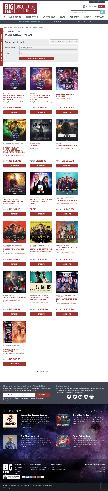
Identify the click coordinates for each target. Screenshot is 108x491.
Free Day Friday (81, 415)
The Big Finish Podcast (36, 197)
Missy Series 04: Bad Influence (65, 95)
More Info (15, 112)
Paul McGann (21, 102)
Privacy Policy (7, 400)
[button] (64, 41)
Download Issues (100, 471)
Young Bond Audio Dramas (34, 415)
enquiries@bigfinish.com (58, 469)
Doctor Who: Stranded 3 (67, 200)
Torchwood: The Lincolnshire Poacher (13, 200)
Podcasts (75, 17)
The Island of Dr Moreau (14, 297)
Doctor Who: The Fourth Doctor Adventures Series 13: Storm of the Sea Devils (14, 150)
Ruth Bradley (73, 303)
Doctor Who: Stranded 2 (13, 250)
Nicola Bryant (20, 353)
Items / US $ (91, 7)
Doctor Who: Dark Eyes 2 (66, 300)
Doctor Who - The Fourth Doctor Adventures (13, 144)
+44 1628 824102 (41, 467)
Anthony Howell (39, 302)
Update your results (36, 58)
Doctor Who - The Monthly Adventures (11, 346)
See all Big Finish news (93, 411)
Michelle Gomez (65, 99)
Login (93, 1)
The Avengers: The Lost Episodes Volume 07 (40, 298)
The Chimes (35, 146)
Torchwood (6, 197)
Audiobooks (24, 27)
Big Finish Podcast (77, 392)
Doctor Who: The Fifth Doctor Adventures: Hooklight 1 (40, 97)
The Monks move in (30, 436)
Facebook (63, 390)
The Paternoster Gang (62, 245)
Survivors (59, 143)
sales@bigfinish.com (39, 469)
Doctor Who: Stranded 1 (41, 249)
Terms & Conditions (48, 485)
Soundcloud (91, 390)
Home (16, 27)
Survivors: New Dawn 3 (66, 146)
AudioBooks (15, 17)
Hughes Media (14, 488)
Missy (57, 92)
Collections (32, 17)
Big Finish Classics (35, 143)
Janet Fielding (48, 102)
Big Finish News (13, 411)
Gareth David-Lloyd (13, 204)
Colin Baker (11, 353)
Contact (99, 17)
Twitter (69, 390)
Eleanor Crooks (20, 155)
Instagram (75, 390)
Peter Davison (12, 102)
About (87, 17)
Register (100, 1)
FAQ (103, 469)
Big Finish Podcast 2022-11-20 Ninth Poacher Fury (41, 201)
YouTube (82, 390)
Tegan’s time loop (82, 436)
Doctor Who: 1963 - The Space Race (13, 350)
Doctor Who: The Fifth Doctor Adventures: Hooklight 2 (13, 97)
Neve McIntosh (65, 252)
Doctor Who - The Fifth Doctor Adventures (12, 92)
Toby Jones (37, 148)
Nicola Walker (73, 203)
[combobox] (85, 12)
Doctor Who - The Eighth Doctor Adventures (65, 197)
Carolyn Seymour (65, 148)
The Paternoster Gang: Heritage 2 (66, 249)
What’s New (49, 17)
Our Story (102, 467)
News (62, 17)
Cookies (39, 485)
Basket (101, 7)
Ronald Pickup (12, 300)
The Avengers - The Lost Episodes (39, 295)
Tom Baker (11, 155)
